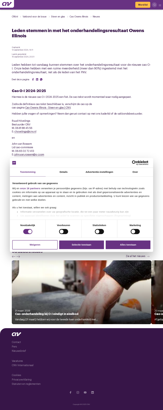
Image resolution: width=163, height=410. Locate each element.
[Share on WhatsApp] (41, 79)
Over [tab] (135, 172)
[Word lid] (142, 5)
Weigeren (35, 244)
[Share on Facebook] (33, 79)
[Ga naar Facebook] (70, 392)
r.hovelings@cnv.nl (25, 131)
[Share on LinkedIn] (37, 79)
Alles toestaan (128, 244)
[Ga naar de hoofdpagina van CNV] (7, 4)
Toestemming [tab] (28, 172)
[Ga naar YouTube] (85, 392)
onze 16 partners (30, 188)
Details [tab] (64, 172)
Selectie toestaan (81, 244)
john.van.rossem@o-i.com (29, 154)
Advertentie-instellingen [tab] (99, 172)
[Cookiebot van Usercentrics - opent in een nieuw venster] (137, 162)
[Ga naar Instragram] (78, 392)
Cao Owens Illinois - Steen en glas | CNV (48, 107)
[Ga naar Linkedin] (92, 392)
